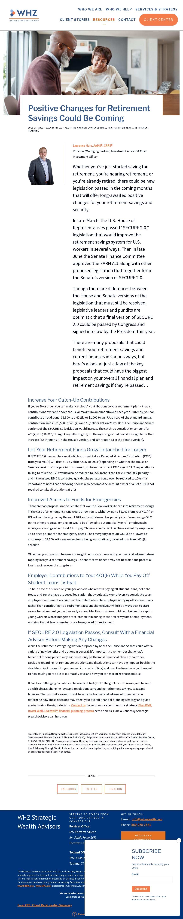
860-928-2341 (141, 825)
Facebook (68, 789)
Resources (104, 20)
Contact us (78, 705)
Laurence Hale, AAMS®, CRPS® (93, 145)
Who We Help (119, 9)
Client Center (158, 20)
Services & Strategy (156, 9)
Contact (127, 20)
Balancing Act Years (59, 127)
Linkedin (115, 789)
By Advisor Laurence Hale (89, 127)
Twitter (91, 789)
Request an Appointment (143, 837)
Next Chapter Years (120, 127)
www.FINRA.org (26, 885)
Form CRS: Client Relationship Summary (45, 905)
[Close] (179, 851)
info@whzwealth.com (147, 819)
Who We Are (90, 9)
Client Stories (75, 20)
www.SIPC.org (43, 885)
